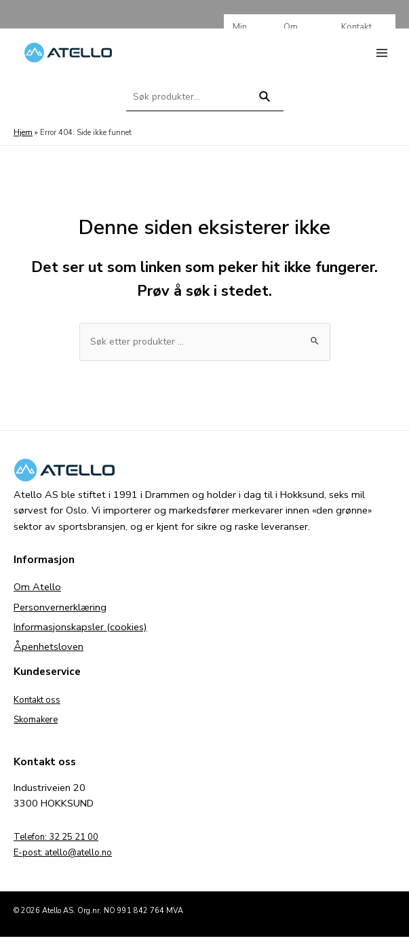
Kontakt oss (41, 709)
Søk (264, 111)
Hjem (22, 141)
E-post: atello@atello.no (69, 862)
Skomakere (39, 728)
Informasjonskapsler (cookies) (80, 636)
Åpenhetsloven (48, 656)
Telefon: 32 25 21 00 (62, 846)
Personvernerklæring (60, 616)
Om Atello (37, 597)
